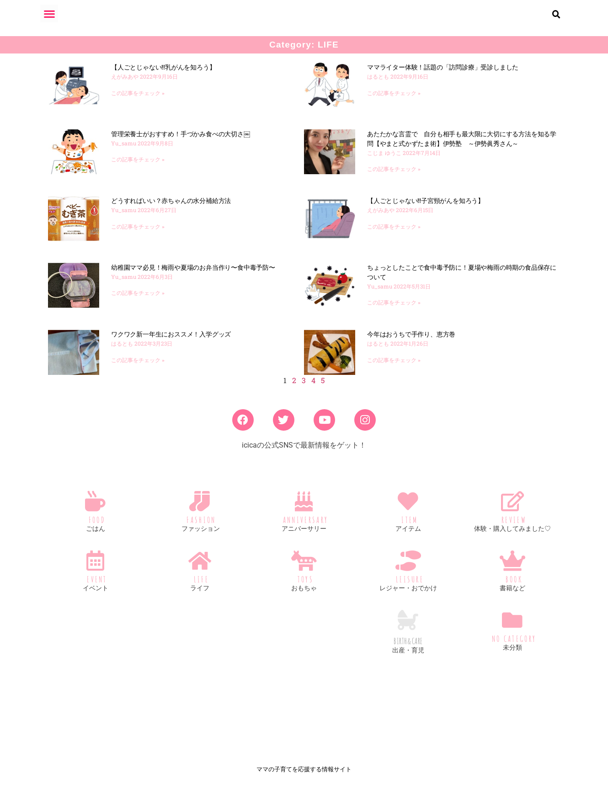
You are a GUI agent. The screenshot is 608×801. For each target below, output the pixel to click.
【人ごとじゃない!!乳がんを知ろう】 (164, 74)
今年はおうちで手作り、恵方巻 (411, 341)
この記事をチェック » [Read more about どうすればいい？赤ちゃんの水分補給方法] (138, 234)
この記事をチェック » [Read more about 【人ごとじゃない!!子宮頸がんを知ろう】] (394, 234)
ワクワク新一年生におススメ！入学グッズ (171, 341)
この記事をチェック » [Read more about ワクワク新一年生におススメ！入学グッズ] (138, 367)
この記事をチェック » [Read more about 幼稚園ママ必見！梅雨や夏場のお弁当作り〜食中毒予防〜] (138, 300)
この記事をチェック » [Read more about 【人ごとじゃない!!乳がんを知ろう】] (138, 100)
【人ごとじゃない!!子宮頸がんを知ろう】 (425, 208)
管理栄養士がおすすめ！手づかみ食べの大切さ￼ (180, 141)
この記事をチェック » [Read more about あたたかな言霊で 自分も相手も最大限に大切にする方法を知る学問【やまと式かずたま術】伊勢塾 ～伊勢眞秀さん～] (394, 176)
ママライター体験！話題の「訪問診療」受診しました (442, 74)
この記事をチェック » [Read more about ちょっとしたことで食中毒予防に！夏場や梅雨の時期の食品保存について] (394, 310)
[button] (49, 13)
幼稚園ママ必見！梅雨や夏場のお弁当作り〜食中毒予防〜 (193, 274)
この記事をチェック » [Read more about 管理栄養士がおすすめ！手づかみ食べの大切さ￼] (138, 167)
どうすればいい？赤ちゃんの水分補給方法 (171, 208)
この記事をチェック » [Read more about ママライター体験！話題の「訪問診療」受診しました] (394, 100)
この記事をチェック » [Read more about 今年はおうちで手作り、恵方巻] (394, 367)
